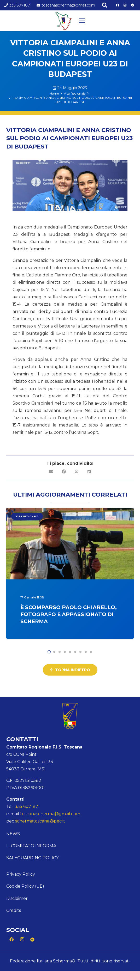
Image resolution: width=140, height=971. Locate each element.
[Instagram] (125, 5)
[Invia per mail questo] (51, 471)
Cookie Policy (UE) (25, 886)
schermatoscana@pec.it (40, 821)
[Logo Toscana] (63, 21)
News (13, 833)
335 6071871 (27, 806)
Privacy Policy (20, 874)
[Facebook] (117, 5)
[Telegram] (133, 5)
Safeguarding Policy (32, 857)
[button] (104, 5)
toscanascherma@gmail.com (50, 813)
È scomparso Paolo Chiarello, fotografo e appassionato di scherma (68, 614)
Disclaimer (17, 898)
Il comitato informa (31, 845)
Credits (13, 910)
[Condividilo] (63, 471)
